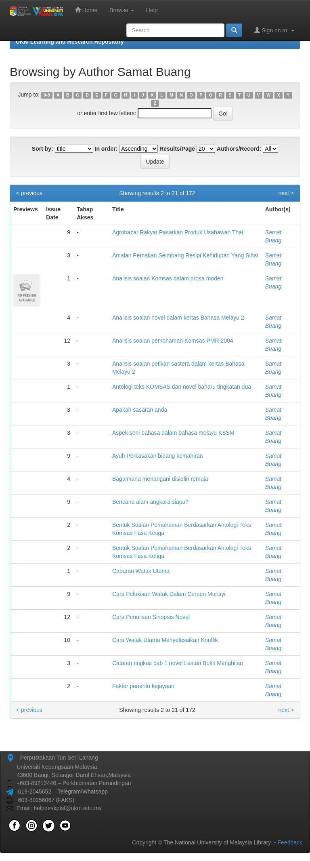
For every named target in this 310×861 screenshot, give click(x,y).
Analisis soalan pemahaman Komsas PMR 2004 (172, 340)
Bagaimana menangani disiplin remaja (160, 479)
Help (152, 10)
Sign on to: (274, 30)
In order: (106, 148)
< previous (29, 193)
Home (86, 9)
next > (286, 193)
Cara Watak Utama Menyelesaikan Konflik (165, 640)
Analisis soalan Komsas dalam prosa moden (167, 278)
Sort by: (42, 148)
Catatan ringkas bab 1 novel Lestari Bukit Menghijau (177, 663)
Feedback (290, 842)
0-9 (47, 95)
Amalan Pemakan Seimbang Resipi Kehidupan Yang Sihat (185, 255)
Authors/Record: (239, 148)
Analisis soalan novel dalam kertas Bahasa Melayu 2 (178, 317)
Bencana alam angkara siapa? (150, 502)
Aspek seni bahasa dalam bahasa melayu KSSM (173, 432)
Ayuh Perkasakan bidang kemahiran (157, 456)
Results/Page (177, 148)
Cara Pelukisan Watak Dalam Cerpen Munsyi (168, 594)
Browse (121, 10)
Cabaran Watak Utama (141, 571)
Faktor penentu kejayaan (143, 686)
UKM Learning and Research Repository (70, 41)
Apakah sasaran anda (139, 409)
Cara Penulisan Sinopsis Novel (151, 617)
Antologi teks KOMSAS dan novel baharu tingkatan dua (181, 386)
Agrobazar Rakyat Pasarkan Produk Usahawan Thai (177, 232)
